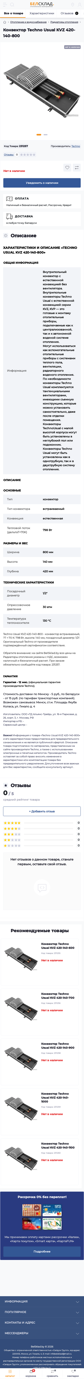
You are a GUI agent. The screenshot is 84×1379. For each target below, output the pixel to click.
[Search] (12, 5)
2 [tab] (45, 134)
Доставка (24, 216)
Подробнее (42, 1251)
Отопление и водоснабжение (28, 22)
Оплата (22, 198)
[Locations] (73, 5)
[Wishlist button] (67, 168)
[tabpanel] (42, 92)
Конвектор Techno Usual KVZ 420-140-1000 (55, 1097)
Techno (75, 146)
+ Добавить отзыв (42, 811)
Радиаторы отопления (64, 22)
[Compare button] (77, 168)
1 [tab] (39, 134)
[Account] (80, 5)
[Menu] (5, 5)
